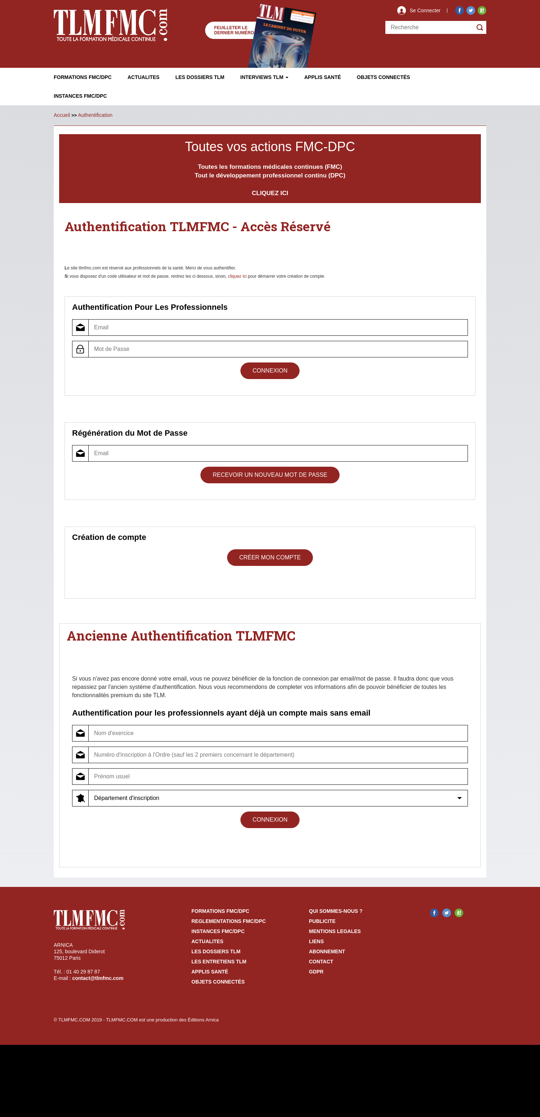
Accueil (62, 115)
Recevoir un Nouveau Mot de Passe (270, 475)
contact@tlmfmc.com (97, 978)
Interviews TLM (264, 77)
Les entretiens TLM (218, 961)
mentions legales (335, 931)
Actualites (144, 77)
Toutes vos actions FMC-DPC (270, 146)
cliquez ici (237, 276)
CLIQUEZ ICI (270, 193)
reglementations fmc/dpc (228, 921)
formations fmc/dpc (220, 911)
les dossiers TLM (215, 951)
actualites (207, 941)
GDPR (316, 972)
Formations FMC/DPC (83, 77)
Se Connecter (425, 10)
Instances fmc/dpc (80, 96)
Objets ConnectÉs (383, 77)
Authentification (95, 115)
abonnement (327, 951)
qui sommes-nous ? (336, 911)
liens (316, 941)
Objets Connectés (218, 982)
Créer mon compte (270, 557)
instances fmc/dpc (218, 931)
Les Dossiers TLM (199, 77)
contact (321, 961)
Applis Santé (322, 77)
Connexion (270, 371)
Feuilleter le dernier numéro (234, 30)
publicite (322, 921)
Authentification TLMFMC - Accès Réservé (198, 226)
